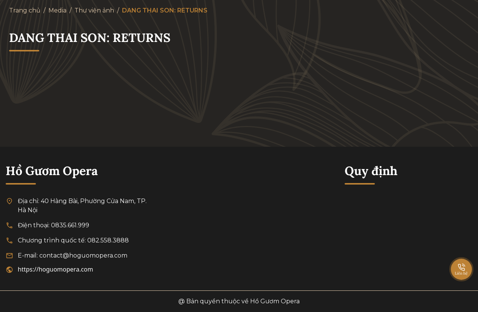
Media (57, 10)
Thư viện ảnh (94, 10)
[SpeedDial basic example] (461, 261)
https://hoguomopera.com (55, 269)
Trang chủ (24, 10)
